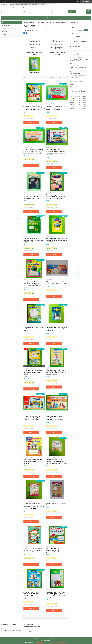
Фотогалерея (6, 25)
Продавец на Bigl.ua (46, 640)
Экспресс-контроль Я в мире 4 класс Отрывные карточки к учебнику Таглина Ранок (55, 417)
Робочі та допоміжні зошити (34, 53)
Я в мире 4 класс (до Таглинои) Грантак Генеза (56, 504)
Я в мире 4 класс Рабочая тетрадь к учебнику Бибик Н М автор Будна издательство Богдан (33, 284)
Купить (31, 122)
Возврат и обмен (45, 18)
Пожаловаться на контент (41, 642)
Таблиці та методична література (56, 53)
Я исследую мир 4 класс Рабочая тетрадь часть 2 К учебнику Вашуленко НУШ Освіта (33, 196)
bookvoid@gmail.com (76, 81)
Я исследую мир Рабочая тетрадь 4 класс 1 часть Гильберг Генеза (31, 593)
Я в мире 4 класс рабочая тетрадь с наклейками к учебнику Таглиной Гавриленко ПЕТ (34, 107)
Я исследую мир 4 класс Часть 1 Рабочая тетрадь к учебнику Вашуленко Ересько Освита (56, 196)
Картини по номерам (10, 628)
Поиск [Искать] (72, 11)
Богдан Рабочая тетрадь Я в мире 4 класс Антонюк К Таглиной (32, 461)
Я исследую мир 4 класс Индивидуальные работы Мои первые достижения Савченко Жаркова (56, 152)
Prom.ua (54, 639)
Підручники (34, 72)
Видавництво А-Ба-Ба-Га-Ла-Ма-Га (12, 631)
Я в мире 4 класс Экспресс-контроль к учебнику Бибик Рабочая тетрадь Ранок (32, 417)
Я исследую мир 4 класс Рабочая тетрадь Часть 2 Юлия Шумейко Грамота (56, 240)
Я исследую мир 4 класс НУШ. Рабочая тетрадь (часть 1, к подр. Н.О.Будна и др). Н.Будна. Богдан (56, 594)
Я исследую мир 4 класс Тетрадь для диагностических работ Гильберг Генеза (56, 372)
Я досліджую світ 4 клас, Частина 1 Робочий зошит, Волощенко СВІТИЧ (33, 328)
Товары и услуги (7, 28)
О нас (21, 18)
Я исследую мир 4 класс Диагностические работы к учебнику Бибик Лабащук (55, 550)
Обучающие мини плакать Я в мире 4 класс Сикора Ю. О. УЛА (56, 282)
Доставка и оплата (31, 18)
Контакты (56, 18)
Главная (5, 18)
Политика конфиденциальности (59, 642)
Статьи (4, 31)
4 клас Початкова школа (46, 22)
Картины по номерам (33, 634)
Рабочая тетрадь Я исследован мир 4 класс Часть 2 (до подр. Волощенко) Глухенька (33, 550)
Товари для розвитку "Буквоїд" (33, 630)
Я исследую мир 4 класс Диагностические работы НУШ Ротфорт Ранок (33, 240)
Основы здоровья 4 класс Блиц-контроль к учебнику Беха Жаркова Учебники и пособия (33, 151)
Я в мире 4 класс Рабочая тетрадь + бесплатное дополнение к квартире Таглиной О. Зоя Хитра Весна (34, 505)
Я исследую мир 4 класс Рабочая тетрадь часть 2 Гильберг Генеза (33, 372)
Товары (13, 18)
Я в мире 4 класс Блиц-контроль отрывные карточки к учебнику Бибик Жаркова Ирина (56, 107)
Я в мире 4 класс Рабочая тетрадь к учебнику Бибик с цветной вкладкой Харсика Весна (56, 461)
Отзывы (4, 37)
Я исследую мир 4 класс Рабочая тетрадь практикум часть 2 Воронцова (56, 328)
